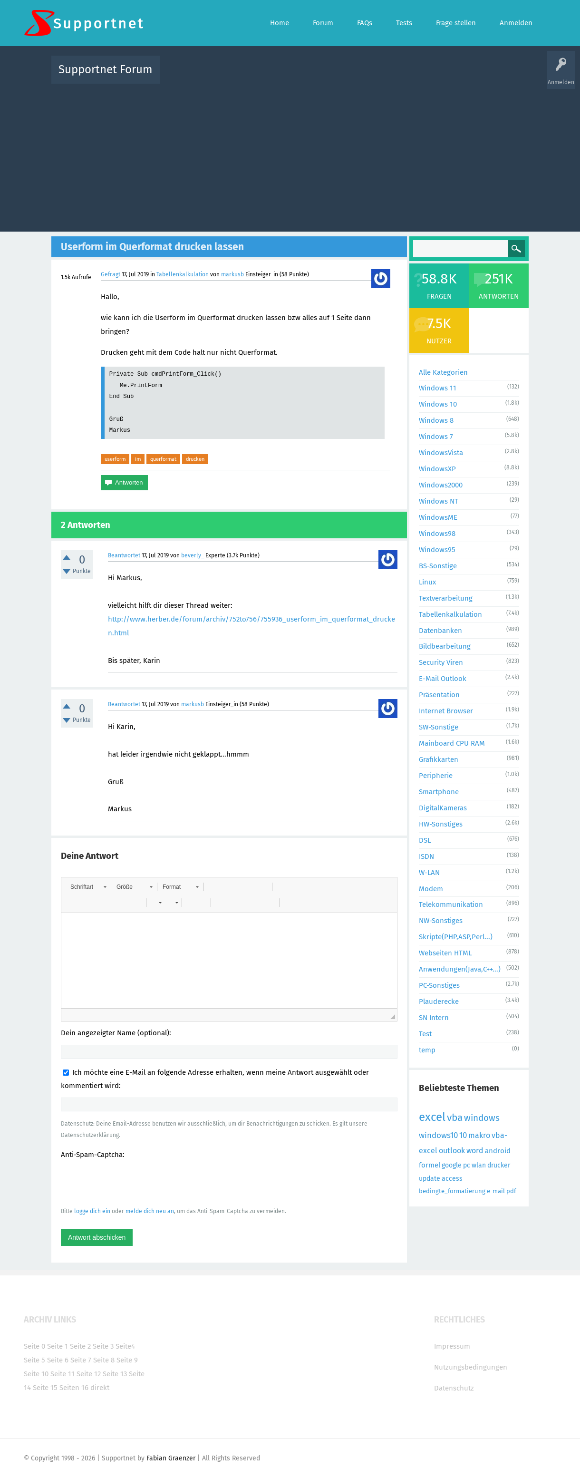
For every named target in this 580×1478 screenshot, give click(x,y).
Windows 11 (437, 388)
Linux (427, 582)
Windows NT (438, 501)
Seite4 (125, 1346)
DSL (425, 840)
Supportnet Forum (105, 69)
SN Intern (434, 1017)
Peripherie (436, 775)
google (452, 1165)
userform (115, 459)
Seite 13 (115, 1374)
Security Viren (441, 662)
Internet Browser (446, 711)
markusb (232, 274)
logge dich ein (92, 1211)
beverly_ (192, 555)
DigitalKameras (443, 808)
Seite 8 (104, 1360)
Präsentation (439, 694)
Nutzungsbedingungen (470, 1367)
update (429, 1179)
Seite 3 (103, 1346)
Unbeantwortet (302, 76)
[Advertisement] (290, 155)
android (498, 1151)
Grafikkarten (438, 759)
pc (466, 1165)
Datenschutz (454, 1388)
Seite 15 (45, 1387)
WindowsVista (441, 452)
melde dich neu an (150, 1211)
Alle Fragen (229, 76)
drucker (498, 1165)
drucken (195, 459)
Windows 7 (436, 436)
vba (455, 1117)
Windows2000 (441, 485)
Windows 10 (438, 404)
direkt (99, 1387)
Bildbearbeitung (445, 646)
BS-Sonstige (438, 566)
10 (463, 1135)
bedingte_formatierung (452, 1191)
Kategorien (374, 76)
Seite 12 (89, 1374)
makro (479, 1135)
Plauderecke (439, 1001)
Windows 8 (436, 420)
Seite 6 (57, 1360)
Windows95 (437, 549)
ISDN (426, 856)
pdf (511, 1191)
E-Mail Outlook (442, 678)
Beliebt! (263, 76)
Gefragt (110, 274)
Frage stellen (445, 76)
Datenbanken (440, 630)
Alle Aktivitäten (186, 76)
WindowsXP (437, 469)
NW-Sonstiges (441, 920)
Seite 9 (127, 1360)
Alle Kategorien (443, 372)
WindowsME (438, 517)
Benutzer (409, 76)
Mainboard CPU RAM (452, 743)
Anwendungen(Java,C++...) (460, 969)
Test (425, 1034)
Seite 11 (62, 1374)
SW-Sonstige (438, 727)
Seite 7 (80, 1360)
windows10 (438, 1135)
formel (429, 1165)
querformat (163, 459)
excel (432, 1117)
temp (427, 1050)
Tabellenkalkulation (182, 274)
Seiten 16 (73, 1387)
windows (482, 1117)
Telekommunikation (451, 904)
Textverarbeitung (446, 598)
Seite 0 (34, 1346)
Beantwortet (124, 555)
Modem (431, 889)
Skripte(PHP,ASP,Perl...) (456, 937)
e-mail (496, 1191)
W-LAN (429, 872)
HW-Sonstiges (441, 824)
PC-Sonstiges (439, 985)
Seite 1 (57, 1346)
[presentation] (133, 1182)
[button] (88, 887)
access (452, 1179)
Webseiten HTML (445, 953)
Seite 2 (80, 1346)
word (474, 1150)
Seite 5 (34, 1360)
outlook (452, 1150)
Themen (341, 76)
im (138, 459)
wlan (479, 1165)
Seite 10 (36, 1374)
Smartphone (439, 792)
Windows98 (437, 533)
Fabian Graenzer (170, 1458)
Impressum (452, 1346)
